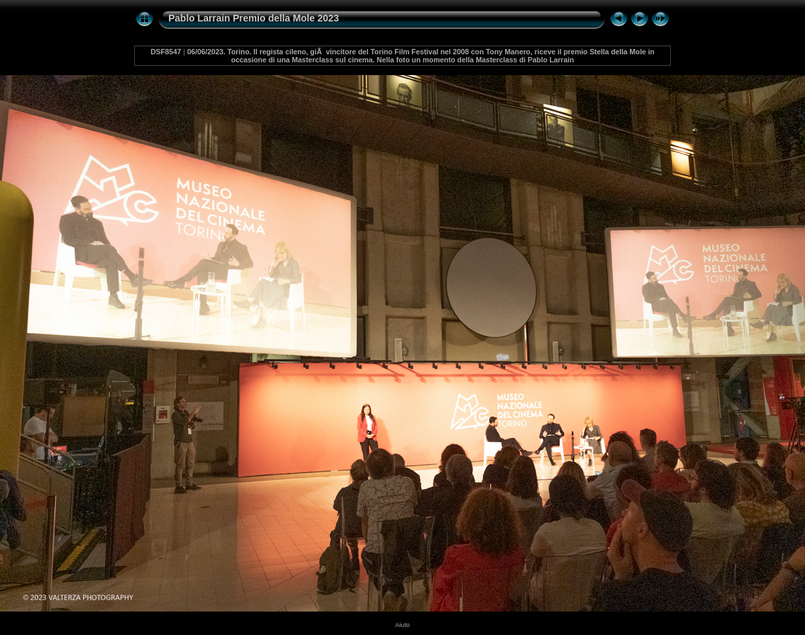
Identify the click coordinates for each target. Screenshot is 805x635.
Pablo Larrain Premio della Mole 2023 (253, 18)
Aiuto (402, 624)
